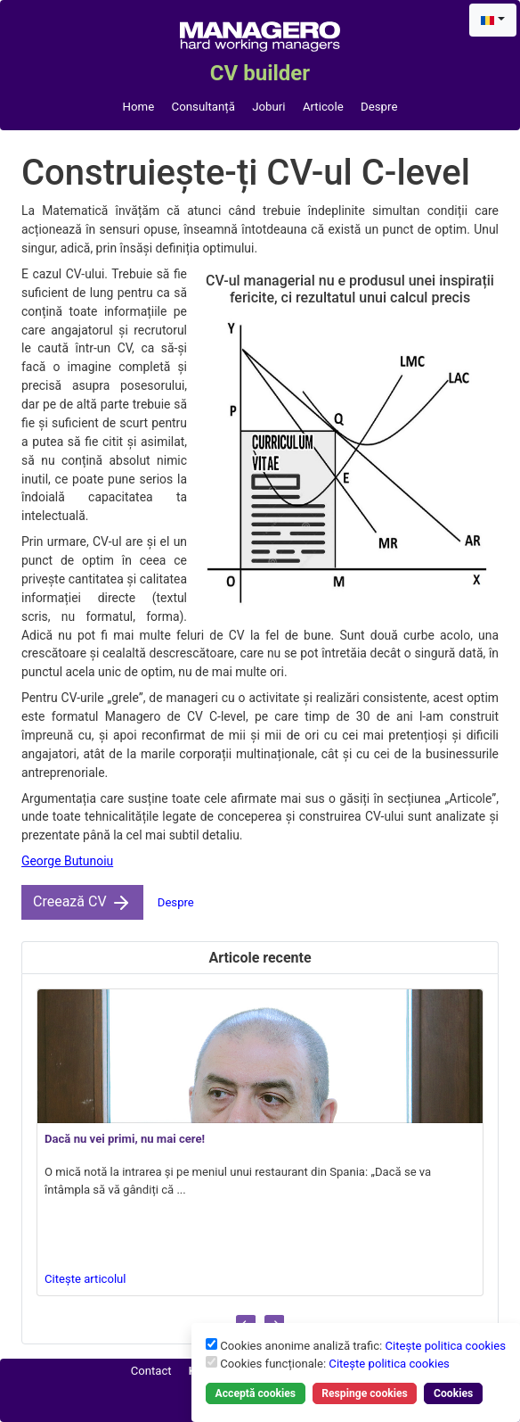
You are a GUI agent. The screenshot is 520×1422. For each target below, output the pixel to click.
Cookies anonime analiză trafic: (363, 1345)
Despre (379, 106)
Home (139, 106)
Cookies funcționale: (335, 1363)
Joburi (268, 106)
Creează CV (82, 903)
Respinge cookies (364, 1393)
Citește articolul (85, 1279)
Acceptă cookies (255, 1393)
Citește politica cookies (445, 1345)
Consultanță (203, 106)
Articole (323, 106)
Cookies (453, 1393)
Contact (151, 1370)
